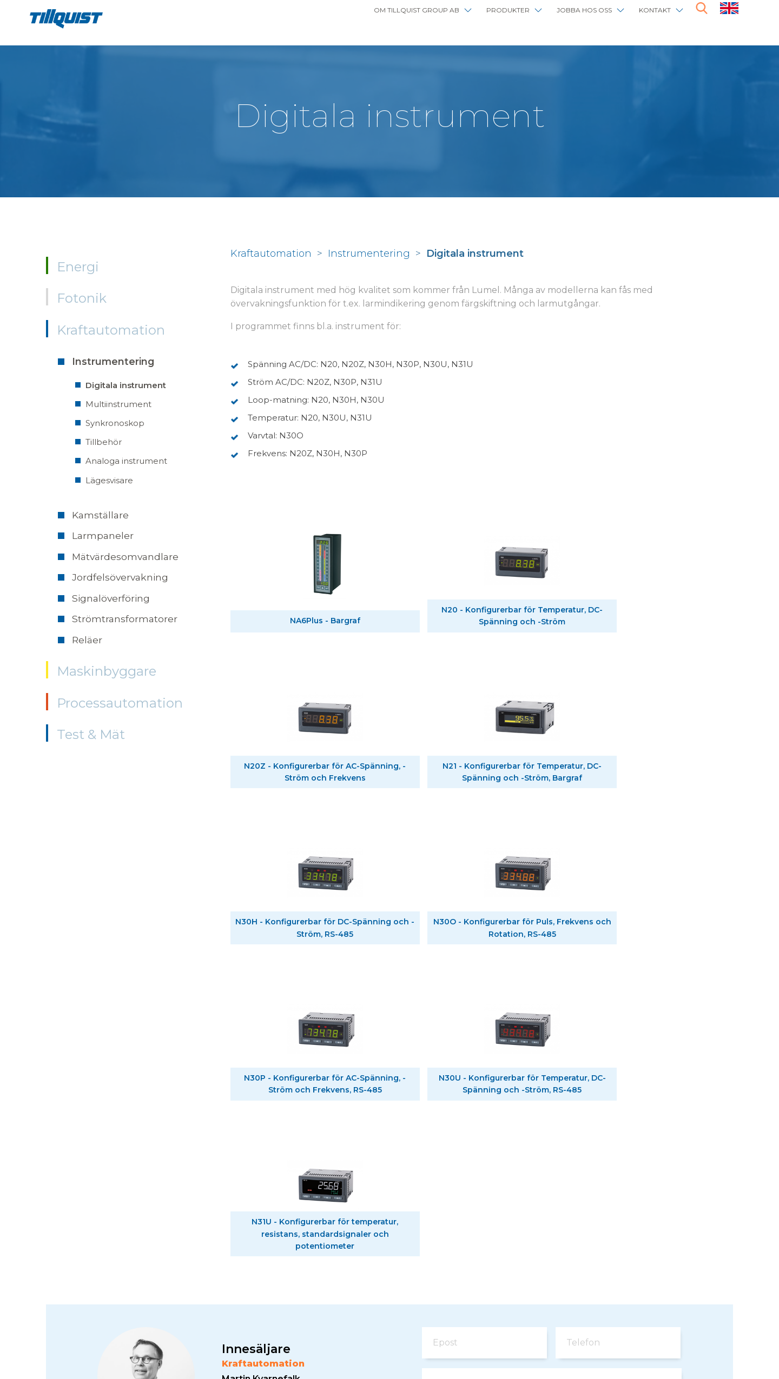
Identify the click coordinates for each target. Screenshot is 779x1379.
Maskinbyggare (106, 671)
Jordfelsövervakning (120, 577)
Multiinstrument (118, 404)
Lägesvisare (109, 480)
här (670, 1263)
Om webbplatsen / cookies (178, 1336)
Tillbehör (103, 442)
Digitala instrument (125, 385)
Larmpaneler (103, 535)
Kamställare (100, 515)
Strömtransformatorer (124, 618)
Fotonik (82, 298)
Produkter (467, 17)
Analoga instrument (126, 461)
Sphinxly (274, 1336)
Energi (78, 267)
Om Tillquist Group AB (352, 17)
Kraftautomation (111, 330)
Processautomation (120, 703)
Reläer (87, 639)
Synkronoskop (114, 423)
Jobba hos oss (561, 17)
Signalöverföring (111, 598)
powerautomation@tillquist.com (292, 1129)
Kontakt (647, 17)
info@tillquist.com (226, 1295)
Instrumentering (113, 361)
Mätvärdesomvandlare (125, 556)
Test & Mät (91, 734)
